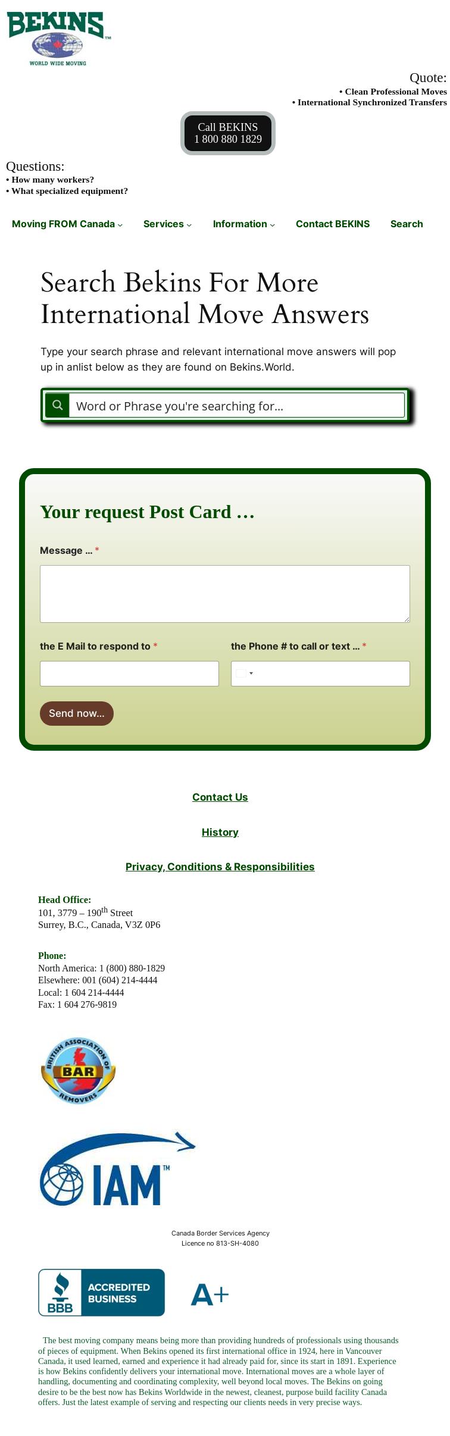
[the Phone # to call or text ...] (320, 673)
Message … (69, 550)
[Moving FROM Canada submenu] (120, 224)
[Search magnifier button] (58, 405)
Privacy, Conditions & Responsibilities (220, 866)
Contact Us (220, 797)
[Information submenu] (272, 224)
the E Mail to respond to (99, 646)
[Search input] (237, 405)
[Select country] (244, 673)
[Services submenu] (189, 224)
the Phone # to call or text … (299, 646)
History (220, 832)
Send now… (77, 713)
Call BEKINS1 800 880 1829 (228, 133)
